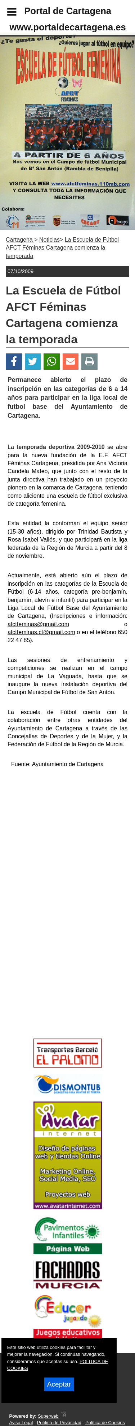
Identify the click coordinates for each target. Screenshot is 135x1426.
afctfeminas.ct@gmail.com (41, 632)
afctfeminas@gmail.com (38, 624)
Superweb (48, 1416)
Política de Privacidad (59, 1422)
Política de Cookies (105, 1422)
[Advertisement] (57, 984)
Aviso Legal (21, 1422)
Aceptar (59, 1384)
